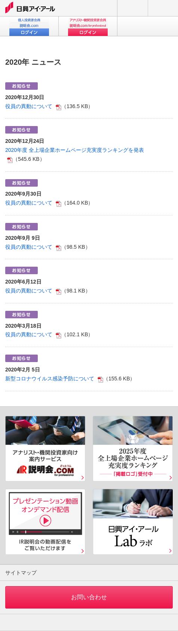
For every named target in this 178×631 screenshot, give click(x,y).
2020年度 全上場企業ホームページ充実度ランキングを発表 (74, 150)
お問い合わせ (132, 8)
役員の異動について (28, 106)
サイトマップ (21, 573)
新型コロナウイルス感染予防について (49, 379)
